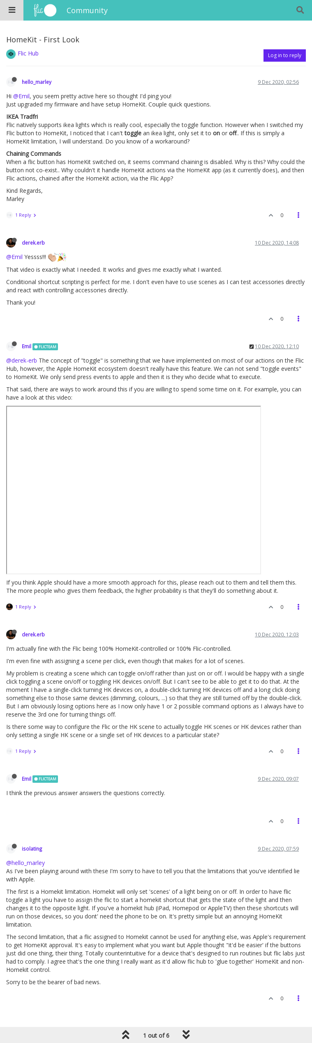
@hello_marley (25, 863)
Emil (26, 346)
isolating (32, 848)
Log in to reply (284, 55)
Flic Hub (28, 53)
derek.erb (33, 242)
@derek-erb (21, 360)
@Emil (21, 96)
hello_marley (36, 82)
